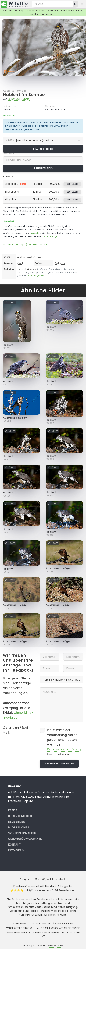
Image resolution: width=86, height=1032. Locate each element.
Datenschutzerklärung (64, 749)
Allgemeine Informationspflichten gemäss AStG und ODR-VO (44, 934)
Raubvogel (69, 269)
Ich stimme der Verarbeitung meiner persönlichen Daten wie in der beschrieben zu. (64, 742)
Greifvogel (42, 269)
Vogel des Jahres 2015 (56, 272)
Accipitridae (38, 272)
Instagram (16, 850)
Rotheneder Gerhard (19, 98)
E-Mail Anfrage (49, 236)
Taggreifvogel (55, 269)
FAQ (19, 244)
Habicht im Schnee (24, 94)
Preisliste (34, 233)
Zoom (77, 23)
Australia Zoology (15, 418)
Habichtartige (24, 272)
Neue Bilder (16, 822)
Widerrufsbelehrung (19, 928)
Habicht (8, 345)
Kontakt (8, 244)
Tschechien (60, 263)
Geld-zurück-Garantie (25, 839)
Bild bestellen (43, 148)
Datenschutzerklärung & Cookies (53, 923)
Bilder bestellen (20, 816)
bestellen (72, 184)
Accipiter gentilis (14, 91)
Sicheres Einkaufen (37, 244)
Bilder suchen (18, 827)
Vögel (20, 263)
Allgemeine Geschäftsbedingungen (59, 928)
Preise (12, 810)
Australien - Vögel (58, 568)
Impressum (19, 923)
